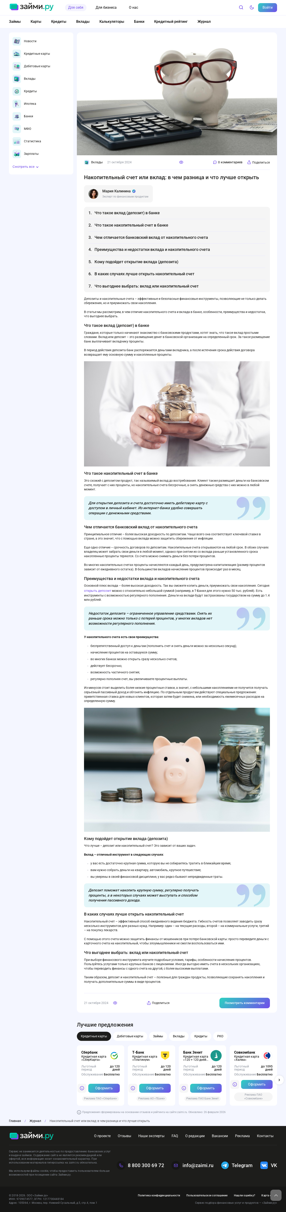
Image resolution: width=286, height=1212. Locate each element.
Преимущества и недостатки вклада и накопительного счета (152, 249)
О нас (133, 7)
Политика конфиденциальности (159, 1195)
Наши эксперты (151, 1136)
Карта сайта (269, 1195)
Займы (15, 21)
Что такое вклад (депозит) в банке (127, 212)
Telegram (236, 1165)
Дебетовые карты (130, 1036)
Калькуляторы (111, 21)
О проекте (102, 1136)
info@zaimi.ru (192, 1165)
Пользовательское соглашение (206, 1195)
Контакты (265, 1136)
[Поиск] (241, 7)
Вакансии (220, 1136)
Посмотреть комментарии (245, 1003)
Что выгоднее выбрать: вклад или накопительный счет (147, 286)
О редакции (195, 1136)
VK (268, 1165)
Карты (36, 21)
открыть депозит (97, 591)
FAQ (175, 1136)
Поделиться (258, 162)
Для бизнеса (106, 7)
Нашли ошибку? (244, 1195)
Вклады (83, 21)
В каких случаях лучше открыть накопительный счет (144, 273)
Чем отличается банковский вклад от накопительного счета (151, 237)
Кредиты (58, 21)
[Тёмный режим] (251, 7)
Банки (139, 21)
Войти (268, 7)
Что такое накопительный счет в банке (131, 225)
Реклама (242, 1136)
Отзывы (124, 1136)
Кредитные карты (94, 1036)
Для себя (75, 7)
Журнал (204, 21)
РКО (220, 1036)
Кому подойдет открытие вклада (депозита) (136, 261)
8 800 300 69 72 (140, 1165)
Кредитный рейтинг (171, 21)
